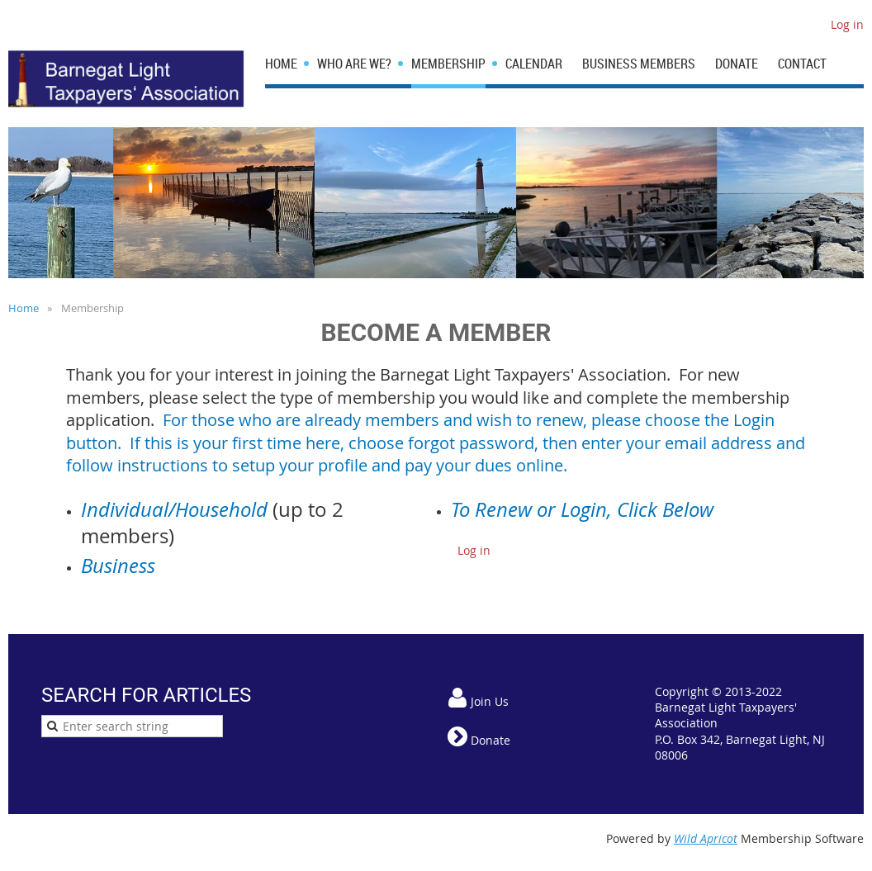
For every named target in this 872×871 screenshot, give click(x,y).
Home (23, 308)
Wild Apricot (705, 838)
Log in (847, 24)
